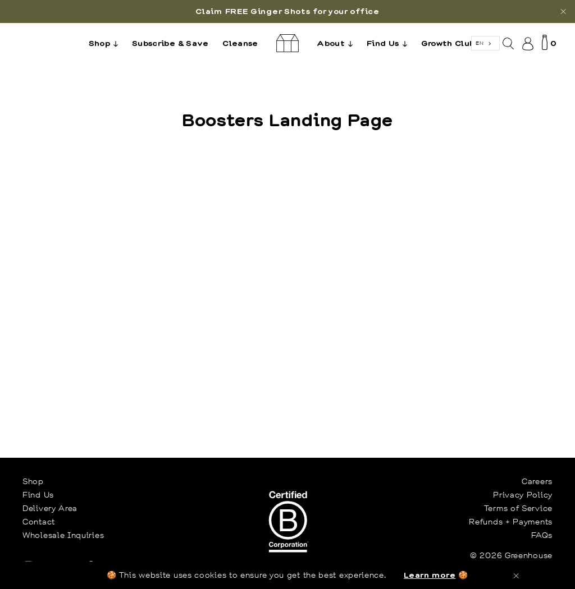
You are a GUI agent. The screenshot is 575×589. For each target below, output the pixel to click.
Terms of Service (518, 508)
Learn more (429, 574)
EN (479, 43)
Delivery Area (49, 508)
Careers (537, 481)
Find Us (390, 43)
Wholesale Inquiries (63, 535)
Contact (38, 521)
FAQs (542, 535)
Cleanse (240, 43)
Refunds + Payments (511, 521)
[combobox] (485, 43)
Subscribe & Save (170, 43)
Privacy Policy (523, 494)
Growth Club (448, 43)
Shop (106, 43)
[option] (287, 11)
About (337, 43)
